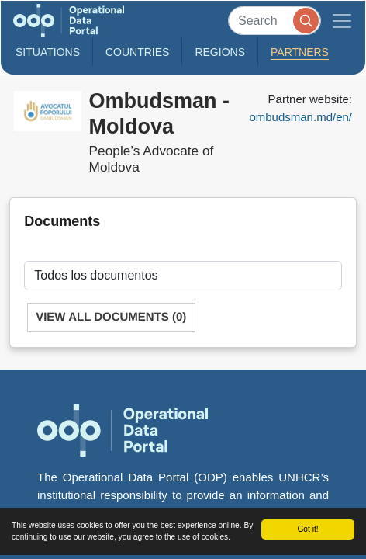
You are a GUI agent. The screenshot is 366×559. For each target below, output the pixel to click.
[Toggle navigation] (342, 20)
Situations (48, 52)
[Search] (274, 20)
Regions (220, 52)
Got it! (307, 529)
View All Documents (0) (111, 317)
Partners (300, 52)
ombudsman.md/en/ (300, 116)
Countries (137, 52)
